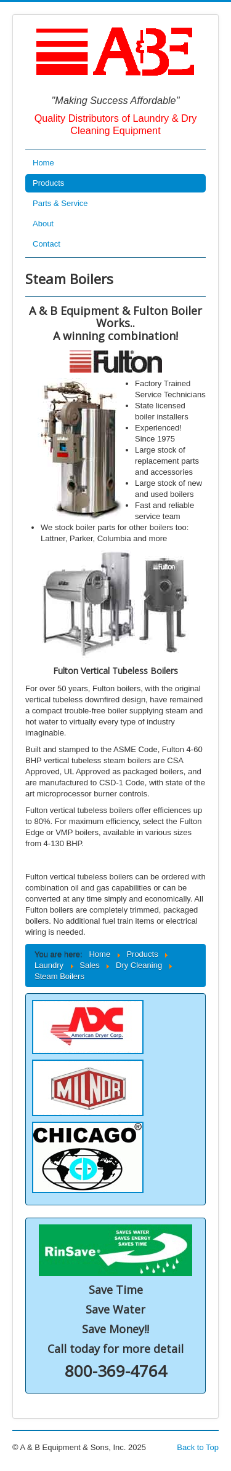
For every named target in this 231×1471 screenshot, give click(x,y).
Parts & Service (60, 203)
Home (43, 162)
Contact (46, 243)
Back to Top (198, 1447)
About (43, 223)
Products (48, 183)
